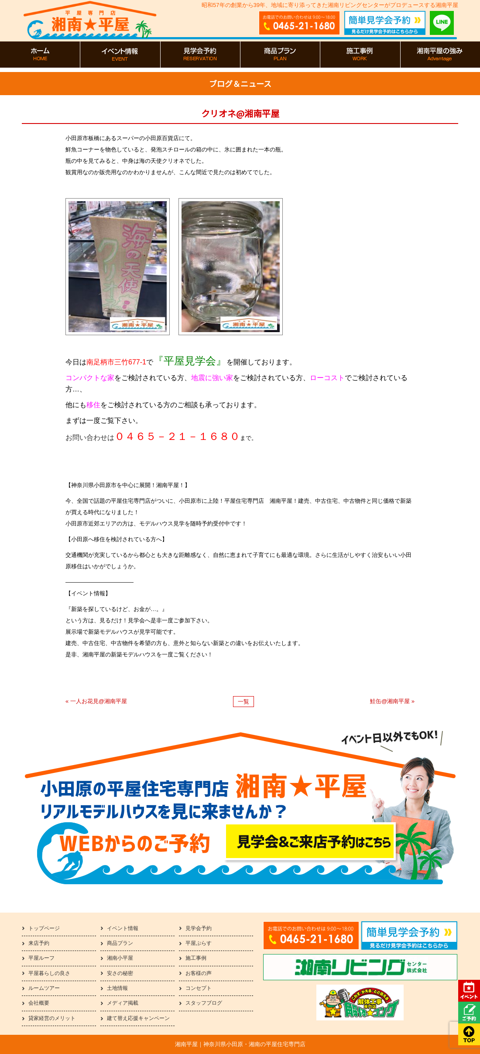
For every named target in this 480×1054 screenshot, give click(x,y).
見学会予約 (198, 928)
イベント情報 (122, 928)
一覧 (243, 701)
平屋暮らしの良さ (49, 973)
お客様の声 (198, 973)
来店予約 (38, 943)
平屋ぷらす (198, 943)
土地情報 (117, 988)
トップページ (44, 928)
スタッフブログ (203, 1003)
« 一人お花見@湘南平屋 (96, 701)
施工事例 (195, 958)
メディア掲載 (122, 1003)
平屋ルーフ (41, 958)
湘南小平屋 (120, 958)
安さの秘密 (120, 973)
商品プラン (120, 943)
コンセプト (198, 988)
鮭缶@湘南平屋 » (392, 701)
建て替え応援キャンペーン (138, 1018)
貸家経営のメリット (51, 1018)
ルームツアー (44, 988)
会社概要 (38, 1003)
